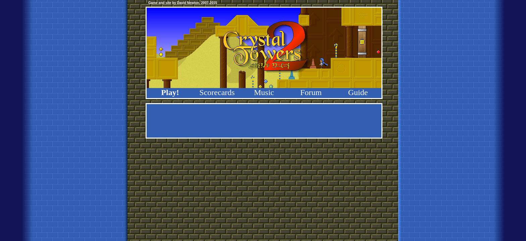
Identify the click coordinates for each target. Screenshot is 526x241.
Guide (358, 92)
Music (264, 92)
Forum (311, 92)
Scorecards (216, 92)
